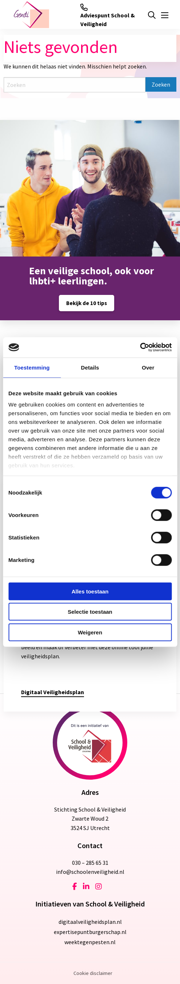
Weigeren (90, 632)
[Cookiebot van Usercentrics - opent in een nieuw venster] (140, 347)
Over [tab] (148, 367)
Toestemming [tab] (32, 367)
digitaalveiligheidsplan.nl (90, 921)
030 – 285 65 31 (90, 862)
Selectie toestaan (90, 612)
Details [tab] (90, 367)
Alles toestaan (90, 591)
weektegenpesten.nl (90, 942)
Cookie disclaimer (92, 973)
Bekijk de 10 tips (86, 303)
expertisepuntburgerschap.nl (90, 931)
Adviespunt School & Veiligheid (107, 16)
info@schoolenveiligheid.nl (90, 871)
